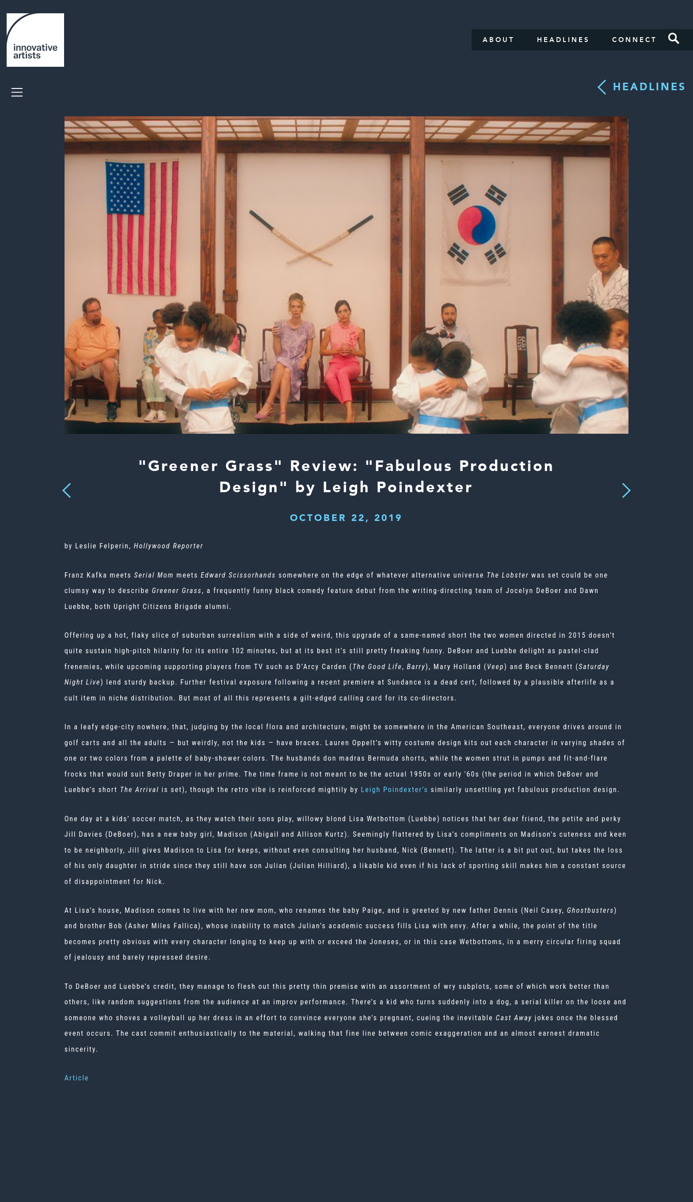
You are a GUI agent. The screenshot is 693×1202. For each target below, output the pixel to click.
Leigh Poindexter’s (394, 789)
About (499, 39)
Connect (634, 39)
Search (674, 38)
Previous (66, 488)
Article (77, 1078)
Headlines (563, 39)
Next (623, 485)
